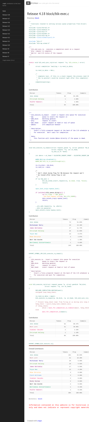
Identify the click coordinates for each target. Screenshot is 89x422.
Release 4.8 (6, 53)
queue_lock (54, 189)
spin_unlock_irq (48, 198)
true (78, 181)
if (36, 179)
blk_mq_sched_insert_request (53, 181)
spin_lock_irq (41, 189)
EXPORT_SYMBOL (34, 344)
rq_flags (49, 195)
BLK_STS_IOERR (69, 196)
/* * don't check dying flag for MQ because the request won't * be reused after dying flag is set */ (56, 174)
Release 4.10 (6, 45)
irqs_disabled (47, 160)
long (44, 292)
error (82, 63)
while (44, 308)
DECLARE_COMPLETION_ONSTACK (46, 290)
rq (66, 63)
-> (62, 67)
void (36, 63)
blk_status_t (74, 63)
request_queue (62, 148)
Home (4, 11)
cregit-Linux (32, 3)
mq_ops (43, 179)
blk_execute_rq (39, 285)
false (83, 181)
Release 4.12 (6, 37)
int (69, 150)
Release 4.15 (6, 26)
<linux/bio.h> (41, 32)
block (37, 18)
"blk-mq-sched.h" (43, 43)
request (61, 63)
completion (45, 67)
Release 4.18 (6, 15)
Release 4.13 (6, 34)
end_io (41, 167)
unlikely (42, 193)
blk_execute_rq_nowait (42, 148)
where (41, 156)
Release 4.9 (6, 49)
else (37, 310)
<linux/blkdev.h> (43, 34)
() (54, 160)
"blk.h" (39, 41)
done (64, 152)
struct (54, 63)
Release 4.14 (6, 30)
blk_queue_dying (52, 193)
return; (45, 183)
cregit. (39, 421)
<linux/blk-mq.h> (43, 36)
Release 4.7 (6, 56)
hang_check (51, 292)
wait (59, 290)
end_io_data (67, 67)
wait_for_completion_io (51, 312)
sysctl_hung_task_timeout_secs (58, 304)
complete (39, 82)
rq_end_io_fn (56, 152)
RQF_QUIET (59, 195)
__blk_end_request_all (51, 196)
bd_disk (50, 165)
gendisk (81, 148)
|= (54, 195)
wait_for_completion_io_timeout (61, 308)
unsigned (39, 292)
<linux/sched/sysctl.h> (45, 38)
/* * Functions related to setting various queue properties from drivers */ (57, 24)
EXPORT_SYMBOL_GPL (36, 254)
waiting (54, 67)
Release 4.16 (6, 22)
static (31, 63)
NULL (52, 70)
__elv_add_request (43, 206)
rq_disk (42, 165)
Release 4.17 (6, 18)
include (33, 28)
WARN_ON (38, 160)
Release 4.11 (6, 41)
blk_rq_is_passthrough (52, 161)
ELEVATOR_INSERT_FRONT (62, 156)
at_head (74, 150)
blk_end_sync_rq (45, 63)
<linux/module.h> (43, 30)
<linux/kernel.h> (43, 28)
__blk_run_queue (42, 208)
